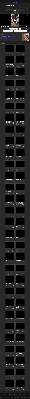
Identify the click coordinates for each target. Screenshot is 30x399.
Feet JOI (5, 36)
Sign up (14, 2)
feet (6, 38)
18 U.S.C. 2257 (15, 395)
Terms (20, 394)
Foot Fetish (9, 36)
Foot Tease (13, 36)
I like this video (9, 29)
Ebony (4, 38)
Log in (16, 2)
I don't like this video (17, 29)
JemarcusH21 (24, 32)
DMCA (25, 394)
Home (4, 394)
